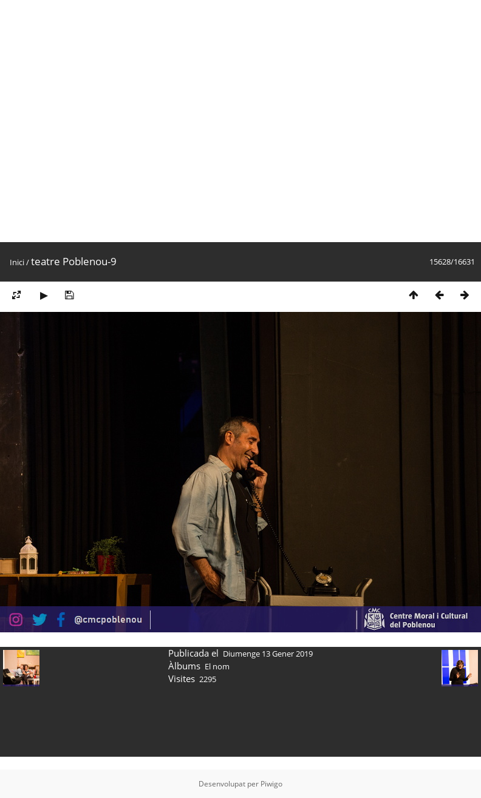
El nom (217, 666)
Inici (17, 262)
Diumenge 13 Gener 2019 (268, 653)
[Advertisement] (121, 121)
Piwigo (271, 784)
